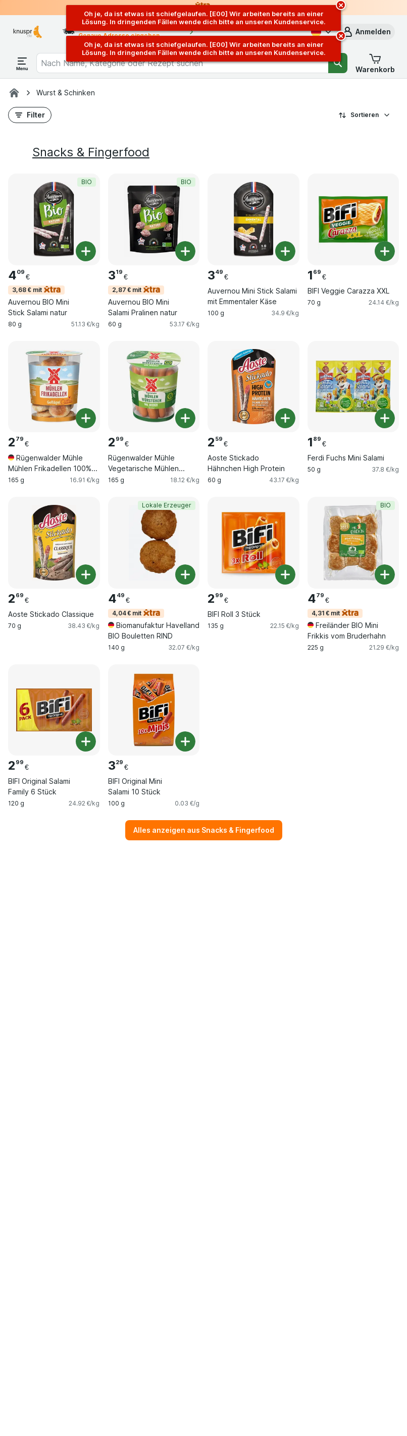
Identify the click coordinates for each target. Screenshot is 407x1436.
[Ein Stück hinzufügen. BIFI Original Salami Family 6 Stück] (86, 741)
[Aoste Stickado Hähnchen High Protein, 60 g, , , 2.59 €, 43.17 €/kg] (253, 387)
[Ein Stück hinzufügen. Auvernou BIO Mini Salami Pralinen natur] (185, 251)
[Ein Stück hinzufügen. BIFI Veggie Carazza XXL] (385, 251)
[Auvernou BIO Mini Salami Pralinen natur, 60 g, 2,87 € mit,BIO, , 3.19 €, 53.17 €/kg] (154, 219)
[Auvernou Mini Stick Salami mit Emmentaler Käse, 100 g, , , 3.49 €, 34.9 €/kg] (253, 219)
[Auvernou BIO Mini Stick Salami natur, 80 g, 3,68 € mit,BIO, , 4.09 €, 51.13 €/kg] (54, 219)
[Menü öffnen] (22, 63)
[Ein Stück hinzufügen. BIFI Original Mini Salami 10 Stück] (185, 741)
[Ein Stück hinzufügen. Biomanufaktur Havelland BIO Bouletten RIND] (185, 574)
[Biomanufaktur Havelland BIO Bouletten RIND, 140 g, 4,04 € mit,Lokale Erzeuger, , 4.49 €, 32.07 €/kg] (154, 543)
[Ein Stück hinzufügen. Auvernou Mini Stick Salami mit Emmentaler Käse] (285, 251)
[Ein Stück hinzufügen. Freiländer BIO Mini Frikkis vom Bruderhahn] (385, 574)
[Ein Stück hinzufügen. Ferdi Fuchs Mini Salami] (385, 418)
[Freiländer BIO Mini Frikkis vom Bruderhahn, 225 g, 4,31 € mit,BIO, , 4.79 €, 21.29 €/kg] (353, 543)
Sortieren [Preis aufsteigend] (364, 115)
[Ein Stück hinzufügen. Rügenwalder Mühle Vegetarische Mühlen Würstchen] (185, 418)
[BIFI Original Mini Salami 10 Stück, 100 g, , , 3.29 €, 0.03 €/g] (154, 710)
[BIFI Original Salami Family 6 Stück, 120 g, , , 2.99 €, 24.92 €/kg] (54, 710)
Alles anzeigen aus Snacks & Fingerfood (203, 830)
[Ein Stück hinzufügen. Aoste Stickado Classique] (86, 574)
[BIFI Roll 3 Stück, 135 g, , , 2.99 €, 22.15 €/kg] (253, 543)
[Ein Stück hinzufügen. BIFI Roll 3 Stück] (285, 574)
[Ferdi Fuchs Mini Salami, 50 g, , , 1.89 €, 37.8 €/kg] (353, 387)
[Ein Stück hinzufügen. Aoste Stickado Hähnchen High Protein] (285, 418)
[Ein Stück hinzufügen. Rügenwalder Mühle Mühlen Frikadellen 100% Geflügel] (86, 418)
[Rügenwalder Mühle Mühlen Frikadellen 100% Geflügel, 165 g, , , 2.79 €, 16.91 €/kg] (54, 387)
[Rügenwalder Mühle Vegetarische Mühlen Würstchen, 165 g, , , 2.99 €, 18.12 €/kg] (154, 387)
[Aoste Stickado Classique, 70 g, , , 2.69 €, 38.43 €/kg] (54, 543)
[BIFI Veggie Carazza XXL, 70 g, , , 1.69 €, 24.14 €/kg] (353, 219)
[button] (366, 32)
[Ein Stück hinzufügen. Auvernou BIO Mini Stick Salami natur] (86, 251)
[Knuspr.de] (14, 93)
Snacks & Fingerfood (90, 152)
